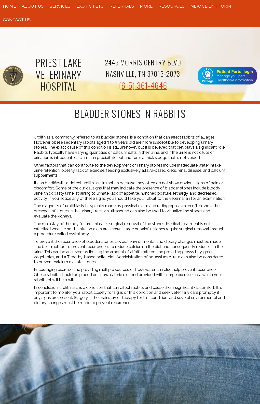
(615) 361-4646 (143, 85)
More (146, 6)
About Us (33, 6)
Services (60, 6)
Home (9, 6)
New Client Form (211, 6)
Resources (172, 6)
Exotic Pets (90, 6)
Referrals (121, 6)
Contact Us (17, 19)
